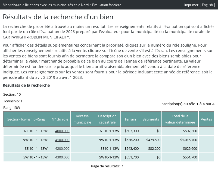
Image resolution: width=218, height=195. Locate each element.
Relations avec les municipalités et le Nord (57, 5)
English (207, 5)
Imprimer (191, 5)
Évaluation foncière (106, 5)
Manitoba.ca (12, 5)
